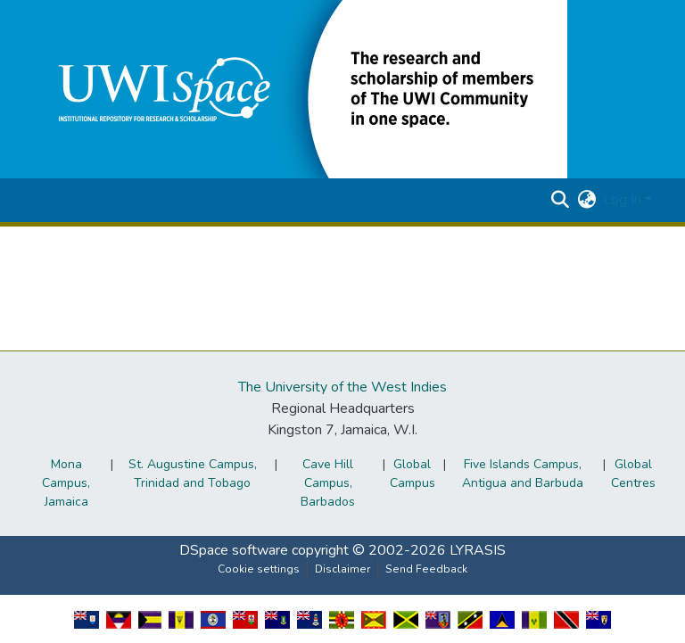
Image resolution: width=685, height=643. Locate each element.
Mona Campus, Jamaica (66, 483)
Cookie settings (259, 569)
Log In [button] (624, 200)
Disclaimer (342, 569)
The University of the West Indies (342, 387)
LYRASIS (478, 550)
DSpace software (233, 550)
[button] (299, 88)
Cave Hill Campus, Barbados (328, 483)
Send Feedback (426, 569)
